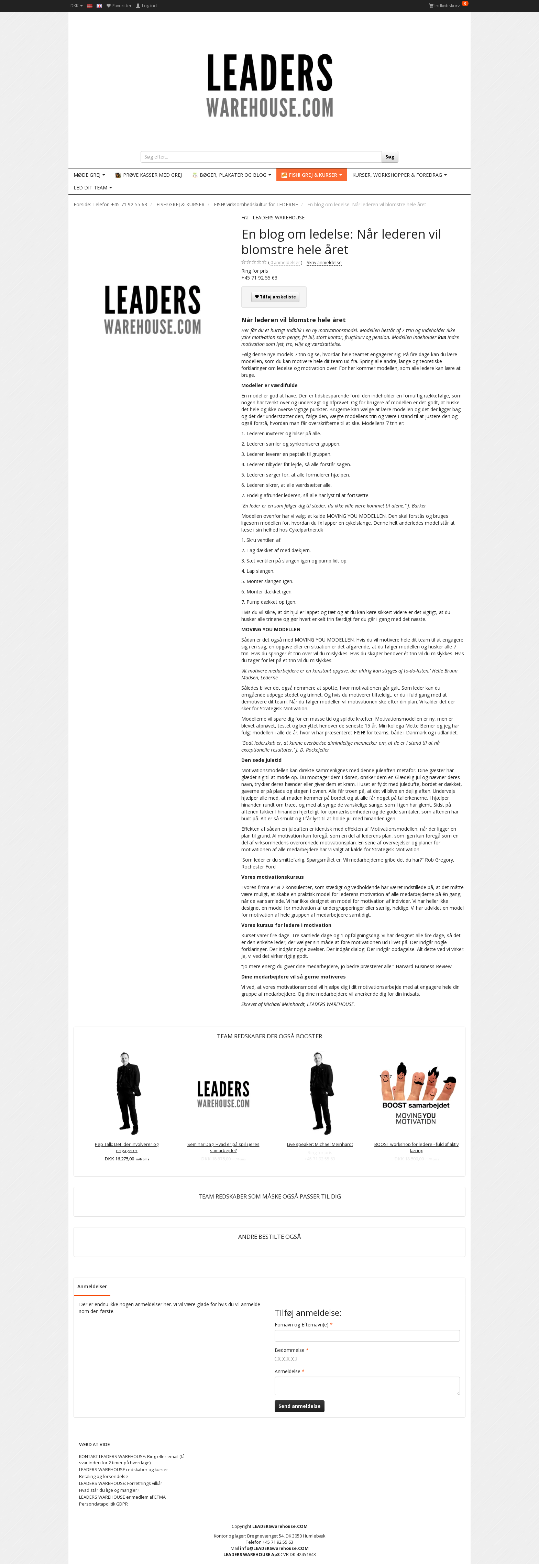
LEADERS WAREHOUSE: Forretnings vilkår (120, 1483)
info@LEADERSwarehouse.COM (274, 1548)
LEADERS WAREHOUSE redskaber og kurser (123, 1470)
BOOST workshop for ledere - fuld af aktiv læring (416, 1147)
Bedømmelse (290, 1350)
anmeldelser (285, 263)
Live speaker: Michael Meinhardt (320, 1144)
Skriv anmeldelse (324, 262)
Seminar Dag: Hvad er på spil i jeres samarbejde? (223, 1147)
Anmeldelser (92, 1286)
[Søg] (390, 157)
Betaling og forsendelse (103, 1476)
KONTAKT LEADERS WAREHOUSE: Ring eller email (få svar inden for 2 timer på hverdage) (132, 1460)
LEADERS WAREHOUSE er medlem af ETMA (122, 1497)
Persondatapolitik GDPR (103, 1504)
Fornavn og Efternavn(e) (302, 1324)
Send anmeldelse (299, 1406)
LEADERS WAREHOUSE (279, 217)
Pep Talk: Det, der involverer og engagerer (126, 1147)
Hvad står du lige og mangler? (109, 1490)
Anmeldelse (287, 1371)
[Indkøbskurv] (449, 5)
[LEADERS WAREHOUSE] (269, 84)
